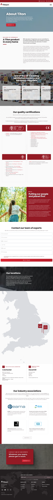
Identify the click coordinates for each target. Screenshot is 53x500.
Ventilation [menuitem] (23, 488)
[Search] (46, 1)
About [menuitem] (32, 488)
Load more (27, 437)
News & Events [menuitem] (34, 489)
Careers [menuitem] (32, 486)
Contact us (11, 24)
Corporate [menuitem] (23, 484)
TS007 (30, 161)
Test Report (14, 163)
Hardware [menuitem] (22, 486)
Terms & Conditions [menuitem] (46, 484)
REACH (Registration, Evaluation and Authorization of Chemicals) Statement (39, 138)
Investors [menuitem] (33, 484)
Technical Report (16, 161)
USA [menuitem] (21, 489)
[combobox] (50, 1)
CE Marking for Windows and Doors (38, 132)
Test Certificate (17, 166)
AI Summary (3, 492)
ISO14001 (7, 134)
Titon (2, 8)
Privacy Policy (6, 257)
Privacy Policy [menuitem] (44, 486)
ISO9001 (7, 133)
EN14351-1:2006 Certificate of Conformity (39, 133)
